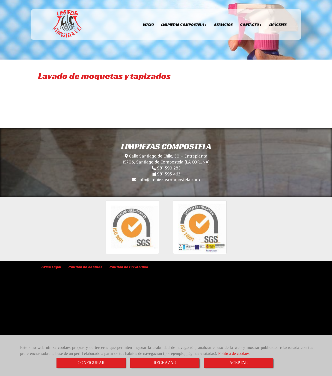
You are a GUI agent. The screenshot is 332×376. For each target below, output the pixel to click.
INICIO (148, 24)
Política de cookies (233, 353)
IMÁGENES (278, 24)
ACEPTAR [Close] (238, 362)
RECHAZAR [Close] (165, 362)
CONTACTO (251, 24)
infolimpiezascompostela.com (169, 180)
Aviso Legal (51, 266)
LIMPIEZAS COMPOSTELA (184, 24)
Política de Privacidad (129, 266)
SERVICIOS (223, 24)
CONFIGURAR (90, 362)
